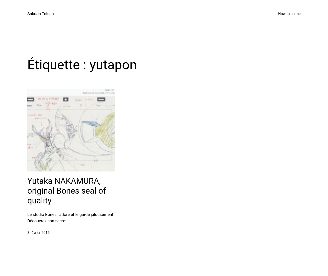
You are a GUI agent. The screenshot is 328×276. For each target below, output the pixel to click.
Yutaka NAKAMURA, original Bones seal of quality (66, 190)
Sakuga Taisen (40, 13)
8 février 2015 (38, 232)
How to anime (289, 14)
